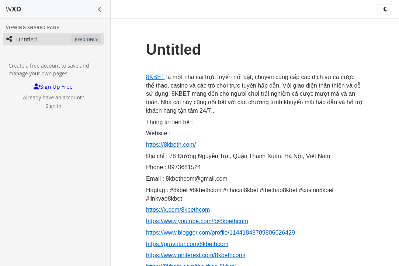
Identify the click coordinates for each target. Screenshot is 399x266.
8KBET (155, 77)
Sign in (53, 105)
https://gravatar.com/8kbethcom (187, 244)
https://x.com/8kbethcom (178, 210)
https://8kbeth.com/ (171, 144)
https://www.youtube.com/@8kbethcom (197, 221)
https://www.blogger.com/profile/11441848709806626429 (220, 232)
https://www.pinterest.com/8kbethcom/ (195, 255)
